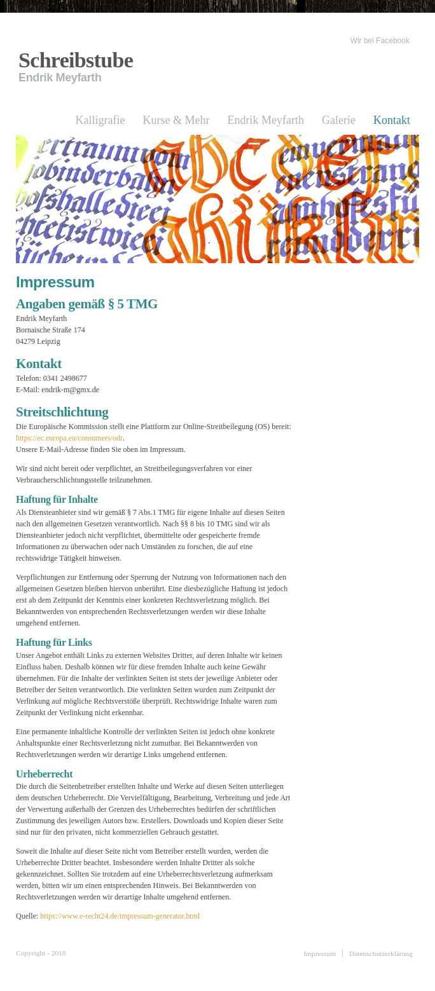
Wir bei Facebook (380, 40)
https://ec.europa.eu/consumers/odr (69, 438)
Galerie (339, 120)
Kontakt (391, 120)
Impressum (319, 953)
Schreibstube (75, 60)
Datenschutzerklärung (381, 953)
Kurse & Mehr (176, 120)
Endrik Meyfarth (266, 120)
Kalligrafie (100, 120)
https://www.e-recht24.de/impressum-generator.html (120, 916)
